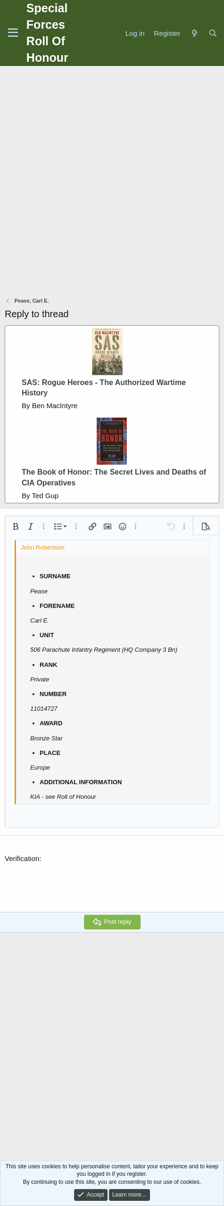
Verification (22, 858)
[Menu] (13, 33)
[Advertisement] (112, 183)
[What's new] (194, 33)
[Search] (213, 33)
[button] (15, 526)
